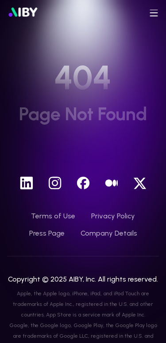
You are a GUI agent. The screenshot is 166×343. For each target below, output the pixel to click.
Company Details (109, 233)
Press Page (47, 233)
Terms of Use (53, 216)
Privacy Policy (113, 216)
